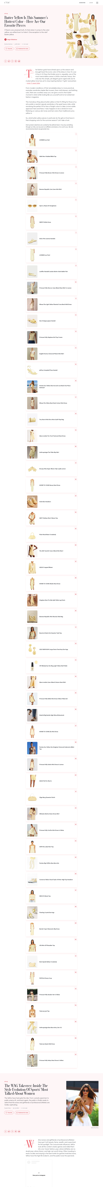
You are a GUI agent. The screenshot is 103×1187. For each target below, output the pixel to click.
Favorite (9, 48)
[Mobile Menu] (97, 2)
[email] (15, 61)
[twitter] (9, 61)
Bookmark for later (22, 48)
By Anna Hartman (8, 44)
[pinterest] (12, 61)
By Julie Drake (8, 1108)
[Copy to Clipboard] (19, 61)
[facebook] (5, 61)
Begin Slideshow (10, 39)
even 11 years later (33, 83)
